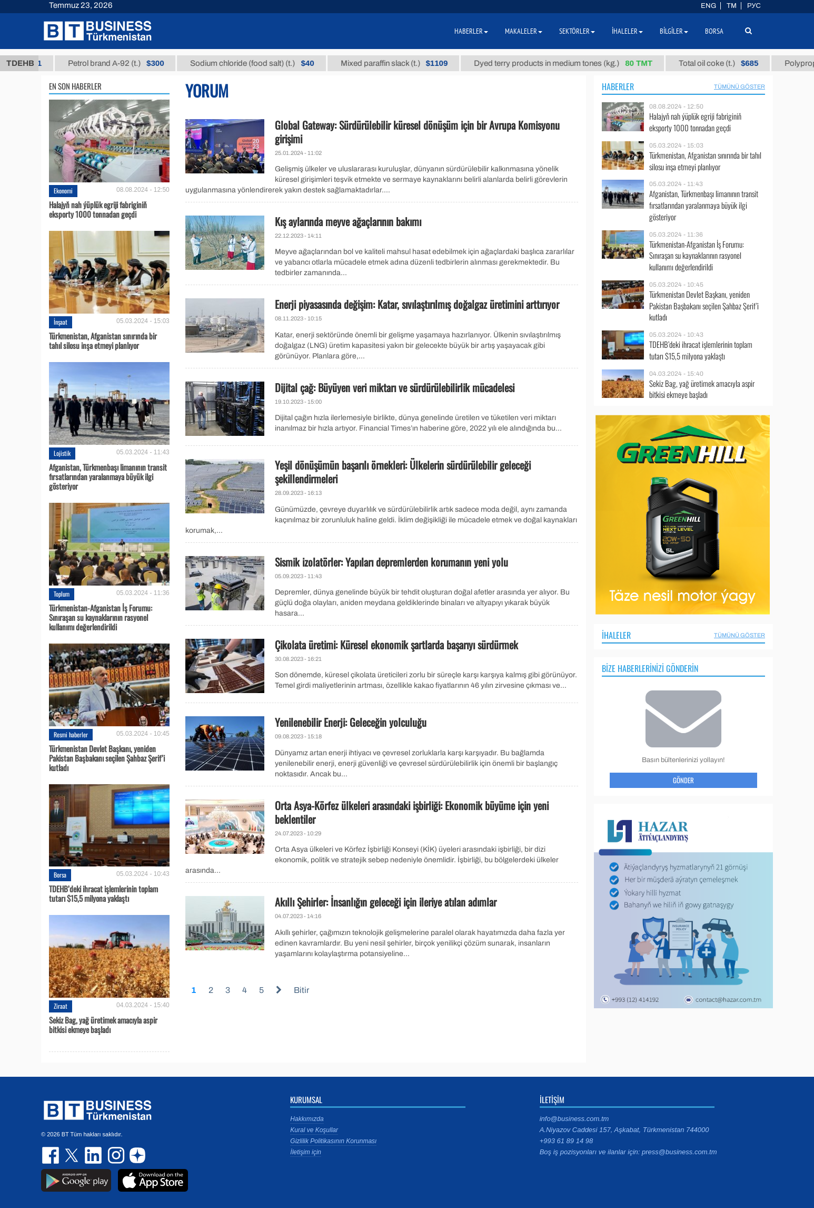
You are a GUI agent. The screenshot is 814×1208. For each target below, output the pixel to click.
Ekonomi (63, 190)
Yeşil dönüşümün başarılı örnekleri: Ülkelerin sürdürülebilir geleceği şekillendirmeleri (403, 471)
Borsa (60, 874)
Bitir (301, 990)
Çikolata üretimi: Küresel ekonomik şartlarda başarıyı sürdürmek (396, 644)
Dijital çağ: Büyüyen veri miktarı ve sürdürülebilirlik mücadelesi (394, 387)
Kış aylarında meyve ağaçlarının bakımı (348, 221)
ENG (708, 5)
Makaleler (523, 31)
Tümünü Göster (739, 86)
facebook (51, 1155)
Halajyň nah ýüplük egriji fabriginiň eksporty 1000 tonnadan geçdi (98, 209)
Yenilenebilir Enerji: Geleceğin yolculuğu (350, 722)
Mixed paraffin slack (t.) (404, 63)
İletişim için (305, 1152)
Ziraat (60, 1005)
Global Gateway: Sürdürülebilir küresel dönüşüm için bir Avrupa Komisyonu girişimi (417, 131)
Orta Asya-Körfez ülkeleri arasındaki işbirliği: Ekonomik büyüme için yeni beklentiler (412, 812)
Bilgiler (674, 31)
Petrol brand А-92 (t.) (125, 63)
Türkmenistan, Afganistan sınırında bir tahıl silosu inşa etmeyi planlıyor (103, 340)
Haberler (618, 86)
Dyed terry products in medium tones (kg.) (572, 63)
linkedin (93, 1155)
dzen (135, 1155)
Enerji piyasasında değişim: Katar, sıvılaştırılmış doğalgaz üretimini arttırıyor (417, 304)
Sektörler (577, 31)
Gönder (683, 780)
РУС (754, 5)
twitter (72, 1155)
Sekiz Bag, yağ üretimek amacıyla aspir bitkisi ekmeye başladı (103, 1024)
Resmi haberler (71, 734)
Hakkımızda (306, 1119)
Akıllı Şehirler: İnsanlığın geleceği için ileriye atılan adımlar (386, 902)
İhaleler (616, 635)
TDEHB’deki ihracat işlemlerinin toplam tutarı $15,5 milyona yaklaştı (103, 893)
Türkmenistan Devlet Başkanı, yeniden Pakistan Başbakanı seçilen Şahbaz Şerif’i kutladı (107, 758)
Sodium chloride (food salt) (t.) (262, 63)
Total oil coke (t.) (728, 63)
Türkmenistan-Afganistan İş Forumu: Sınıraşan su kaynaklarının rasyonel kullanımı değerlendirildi (100, 617)
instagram (114, 1155)
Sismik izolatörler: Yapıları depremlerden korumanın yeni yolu (391, 562)
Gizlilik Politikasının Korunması (333, 1141)
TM (732, 5)
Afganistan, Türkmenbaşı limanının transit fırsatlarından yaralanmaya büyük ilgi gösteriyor (108, 476)
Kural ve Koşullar (314, 1130)
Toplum (62, 593)
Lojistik (62, 453)
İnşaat (60, 321)
